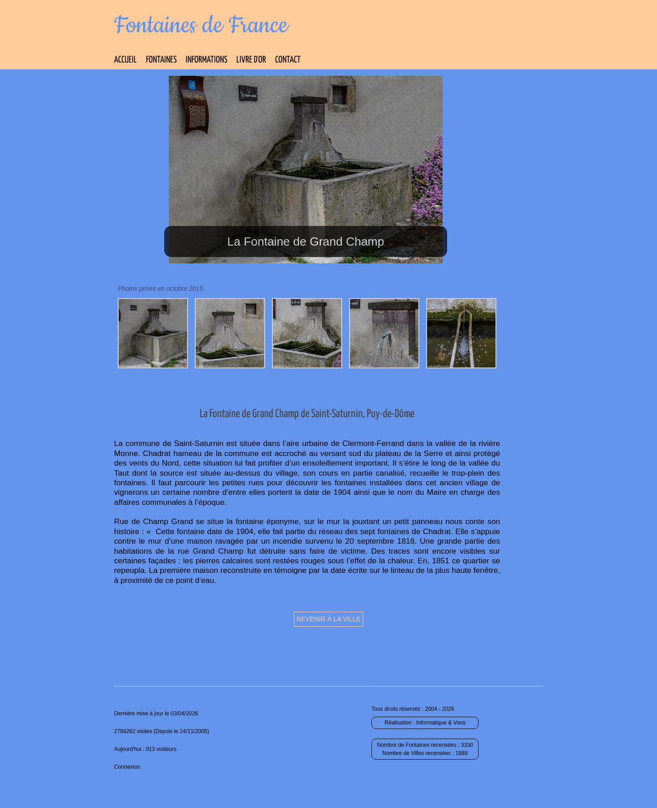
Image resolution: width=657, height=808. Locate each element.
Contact (288, 60)
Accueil (125, 60)
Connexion (127, 767)
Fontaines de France (201, 25)
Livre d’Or (251, 60)
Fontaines (161, 60)
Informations (206, 60)
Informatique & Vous (440, 722)
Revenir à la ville (329, 619)
